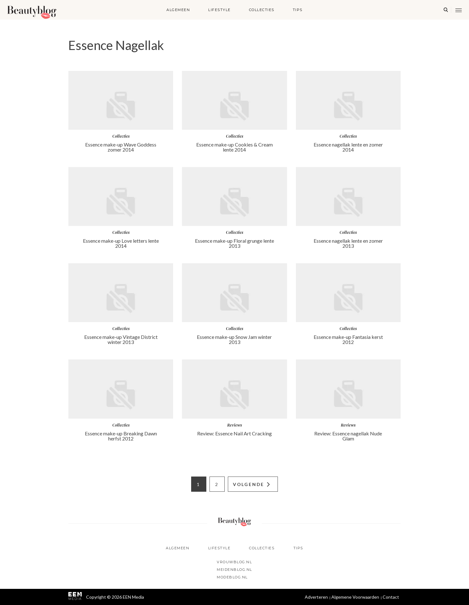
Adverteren (316, 597)
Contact (391, 597)
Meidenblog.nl (234, 569)
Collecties (261, 10)
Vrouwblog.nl (234, 562)
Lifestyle (219, 10)
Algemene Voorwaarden (355, 597)
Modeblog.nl (232, 577)
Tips (298, 10)
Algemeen (178, 10)
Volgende (248, 484)
